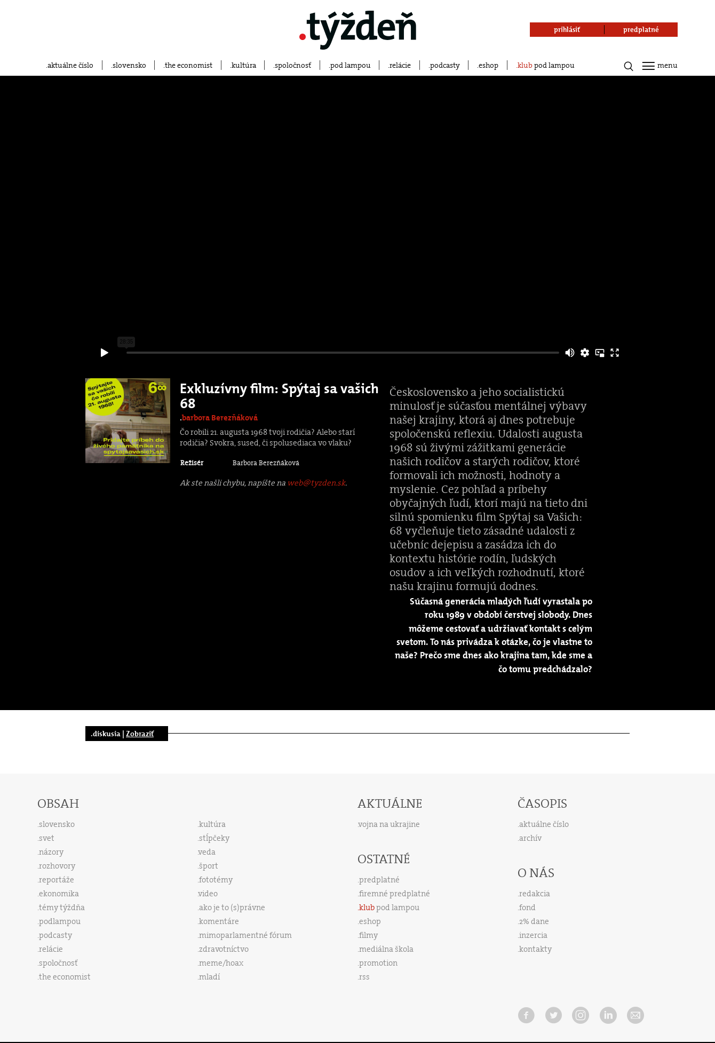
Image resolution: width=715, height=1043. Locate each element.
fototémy (216, 879)
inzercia (533, 935)
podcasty (445, 65)
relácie (400, 65)
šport (208, 866)
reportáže (56, 879)
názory (51, 852)
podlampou (60, 921)
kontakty (535, 949)
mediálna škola (386, 949)
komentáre (219, 921)
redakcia (534, 893)
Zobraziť (140, 733)
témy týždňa (62, 907)
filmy (368, 935)
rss (364, 977)
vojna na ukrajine (389, 824)
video (208, 893)
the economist (188, 65)
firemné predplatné (394, 893)
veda (207, 852)
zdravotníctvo (224, 949)
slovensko (129, 65)
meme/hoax (221, 963)
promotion (378, 963)
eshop (488, 65)
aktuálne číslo (70, 65)
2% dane (534, 921)
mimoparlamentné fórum (245, 935)
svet (46, 838)
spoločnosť (293, 65)
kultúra (244, 65)
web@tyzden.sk (316, 482)
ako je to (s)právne (232, 907)
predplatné (379, 879)
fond (527, 907)
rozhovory (57, 866)
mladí (209, 977)
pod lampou (350, 65)
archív (530, 838)
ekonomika (59, 893)
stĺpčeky (214, 838)
